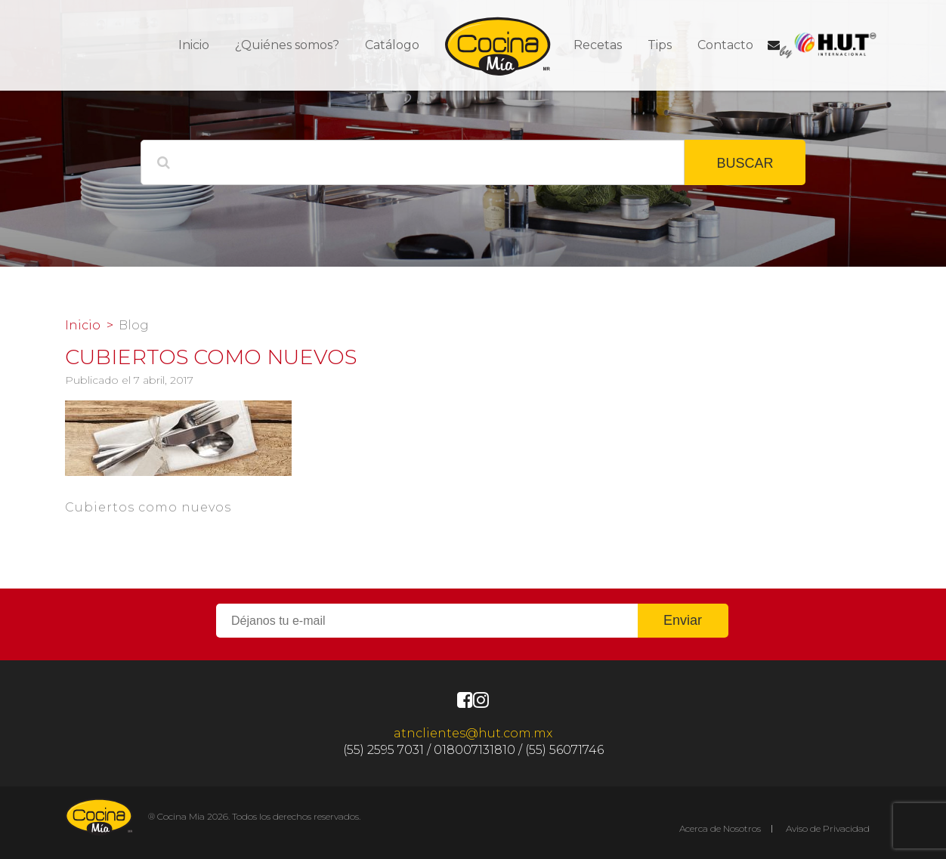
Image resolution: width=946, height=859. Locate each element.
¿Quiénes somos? (287, 45)
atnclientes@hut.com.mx (473, 733)
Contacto (725, 45)
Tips (660, 45)
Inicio (193, 45)
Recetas (597, 45)
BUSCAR (744, 163)
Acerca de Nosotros (720, 828)
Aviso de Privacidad (828, 828)
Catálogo (392, 45)
